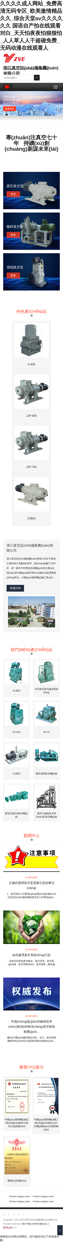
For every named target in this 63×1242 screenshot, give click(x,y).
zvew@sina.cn (12, 69)
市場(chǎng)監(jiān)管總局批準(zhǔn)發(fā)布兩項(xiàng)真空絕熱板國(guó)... (31, 1026)
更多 (13, 194)
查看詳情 (15, 588)
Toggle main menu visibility (56, 86)
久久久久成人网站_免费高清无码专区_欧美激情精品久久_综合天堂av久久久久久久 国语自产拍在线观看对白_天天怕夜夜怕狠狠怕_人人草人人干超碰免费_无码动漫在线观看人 (31, 26)
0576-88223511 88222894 (36, 69)
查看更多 (9, 108)
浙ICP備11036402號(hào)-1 (35, 1224)
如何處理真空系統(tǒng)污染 (31, 955)
